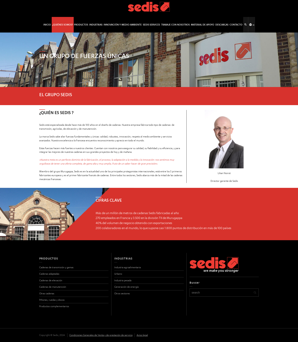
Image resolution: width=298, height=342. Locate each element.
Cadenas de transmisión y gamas (56, 267)
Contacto (236, 24)
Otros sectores (122, 293)
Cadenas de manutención (52, 286)
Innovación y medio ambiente (123, 24)
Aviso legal (142, 335)
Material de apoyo (202, 24)
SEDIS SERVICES (151, 24)
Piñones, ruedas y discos (52, 299)
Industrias (95, 24)
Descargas (221, 24)
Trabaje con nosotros (175, 24)
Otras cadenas (46, 293)
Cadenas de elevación (50, 280)
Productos (81, 24)
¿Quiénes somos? (62, 24)
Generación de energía (126, 286)
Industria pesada (122, 280)
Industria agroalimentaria (127, 267)
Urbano (118, 273)
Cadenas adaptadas (49, 273)
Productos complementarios (54, 306)
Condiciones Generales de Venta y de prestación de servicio (101, 335)
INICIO (47, 24)
